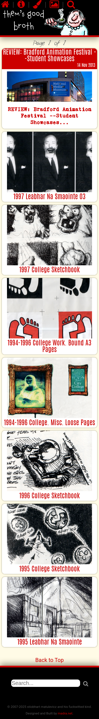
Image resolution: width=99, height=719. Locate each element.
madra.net (65, 713)
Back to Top (49, 660)
